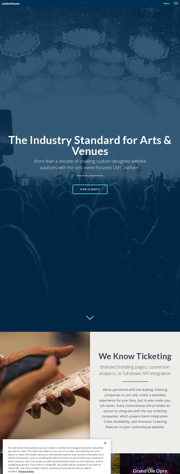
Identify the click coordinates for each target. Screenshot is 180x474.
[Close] (105, 450)
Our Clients (90, 189)
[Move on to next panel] (90, 316)
